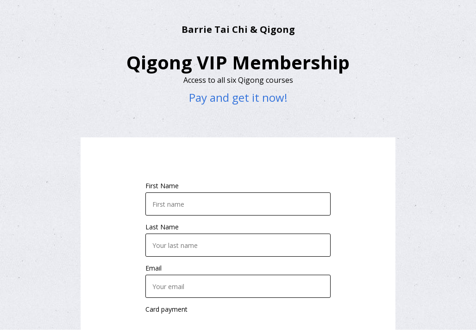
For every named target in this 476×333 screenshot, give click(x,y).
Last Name (162, 226)
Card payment (166, 309)
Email (153, 268)
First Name (162, 185)
